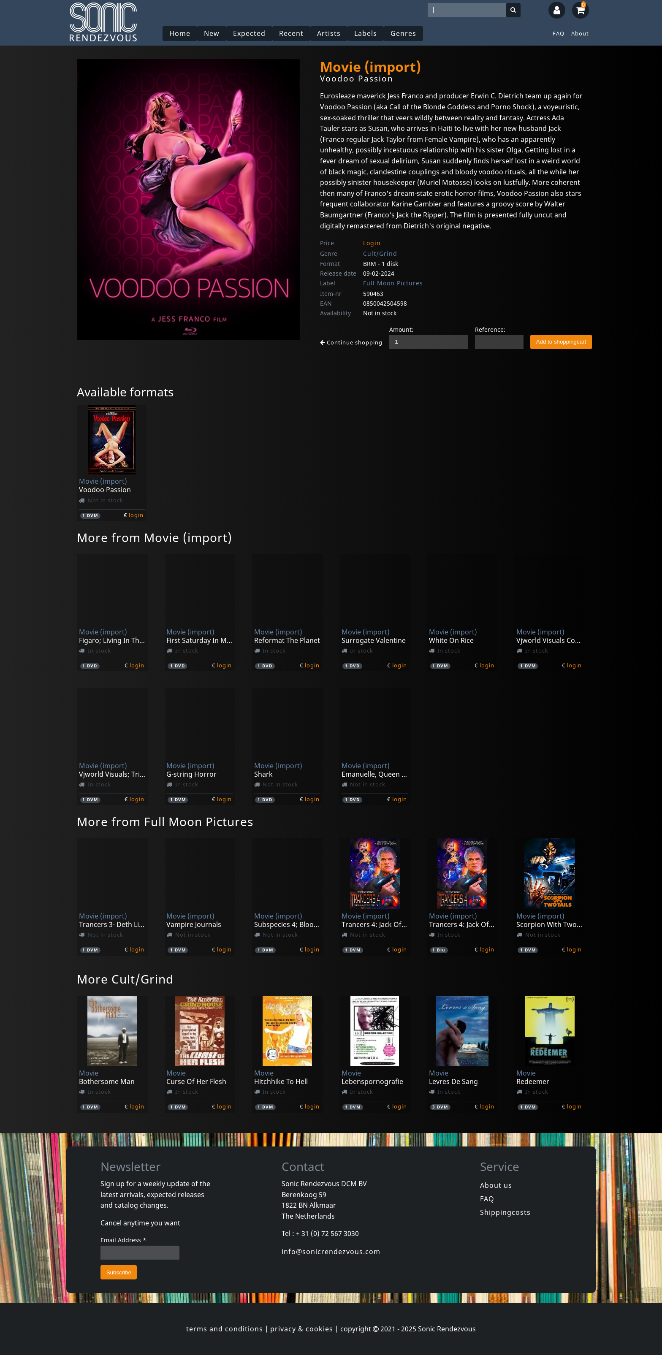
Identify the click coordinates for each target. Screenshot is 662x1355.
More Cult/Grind (125, 979)
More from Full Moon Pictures (165, 821)
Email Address (123, 1240)
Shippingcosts (505, 1212)
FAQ (558, 33)
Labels (365, 33)
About (580, 33)
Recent (291, 33)
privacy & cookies (301, 1328)
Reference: (490, 329)
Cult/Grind (380, 253)
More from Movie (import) (154, 537)
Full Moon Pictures (393, 283)
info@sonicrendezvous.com (331, 1251)
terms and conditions (224, 1328)
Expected (249, 33)
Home (179, 33)
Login (372, 243)
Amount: (401, 329)
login (136, 515)
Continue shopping (351, 342)
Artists (329, 33)
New (212, 33)
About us (496, 1185)
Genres (403, 33)
